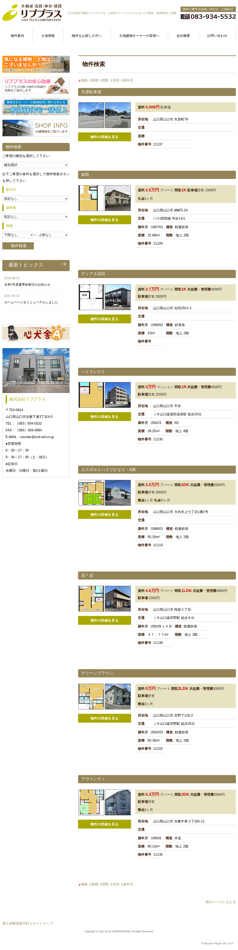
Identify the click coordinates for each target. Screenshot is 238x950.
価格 (83, 80)
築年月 (126, 80)
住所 (115, 80)
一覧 (63, 264)
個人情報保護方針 (15, 923)
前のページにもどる (221, 902)
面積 (93, 80)
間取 (104, 80)
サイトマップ (43, 923)
